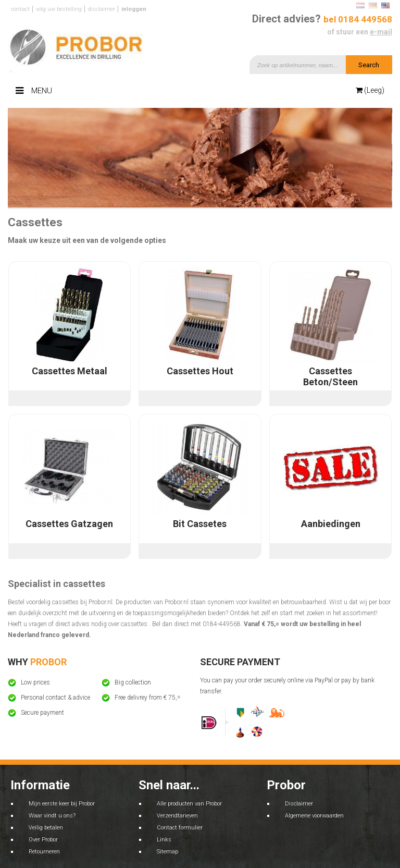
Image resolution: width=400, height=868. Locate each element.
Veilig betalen (46, 827)
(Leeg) (370, 90)
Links (164, 839)
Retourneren (44, 851)
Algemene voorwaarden (314, 815)
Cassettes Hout (200, 370)
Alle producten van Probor (189, 803)
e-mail (381, 32)
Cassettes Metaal (69, 370)
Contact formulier (180, 827)
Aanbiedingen (330, 523)
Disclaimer (101, 9)
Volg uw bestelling (59, 9)
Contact (20, 9)
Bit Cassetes (200, 523)
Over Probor (43, 839)
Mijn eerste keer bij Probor (62, 803)
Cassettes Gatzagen (69, 523)
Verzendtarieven (177, 815)
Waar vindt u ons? (52, 815)
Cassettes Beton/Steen (330, 376)
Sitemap (167, 851)
